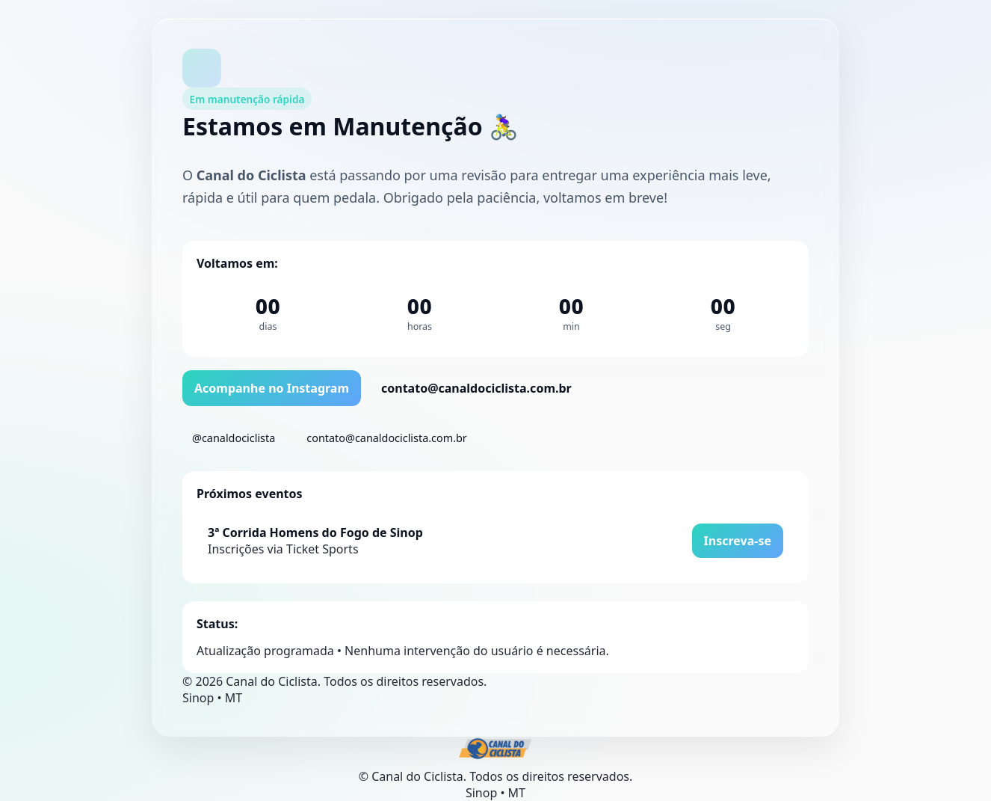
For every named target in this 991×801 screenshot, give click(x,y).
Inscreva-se (737, 541)
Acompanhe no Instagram (271, 388)
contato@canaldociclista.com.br (476, 388)
